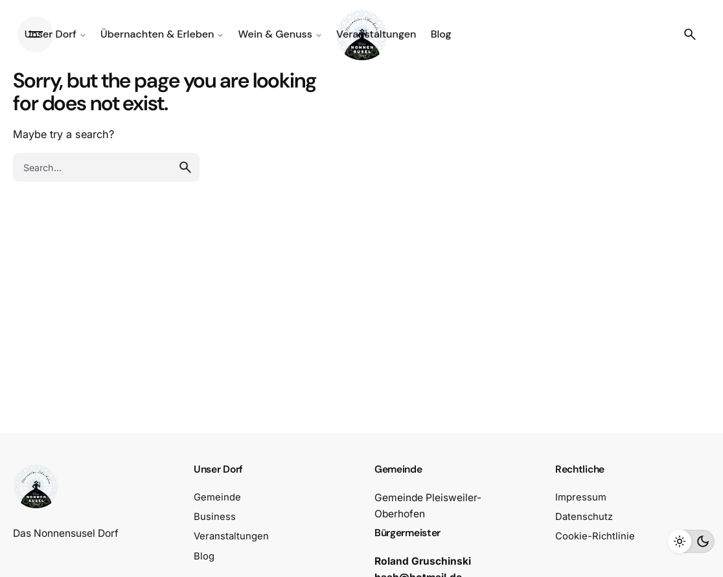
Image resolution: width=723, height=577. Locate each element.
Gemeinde (217, 497)
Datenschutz (584, 517)
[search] (185, 167)
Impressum (580, 497)
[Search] (690, 34)
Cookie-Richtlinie (595, 536)
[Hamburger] (35, 34)
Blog (204, 556)
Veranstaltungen (231, 536)
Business (215, 517)
